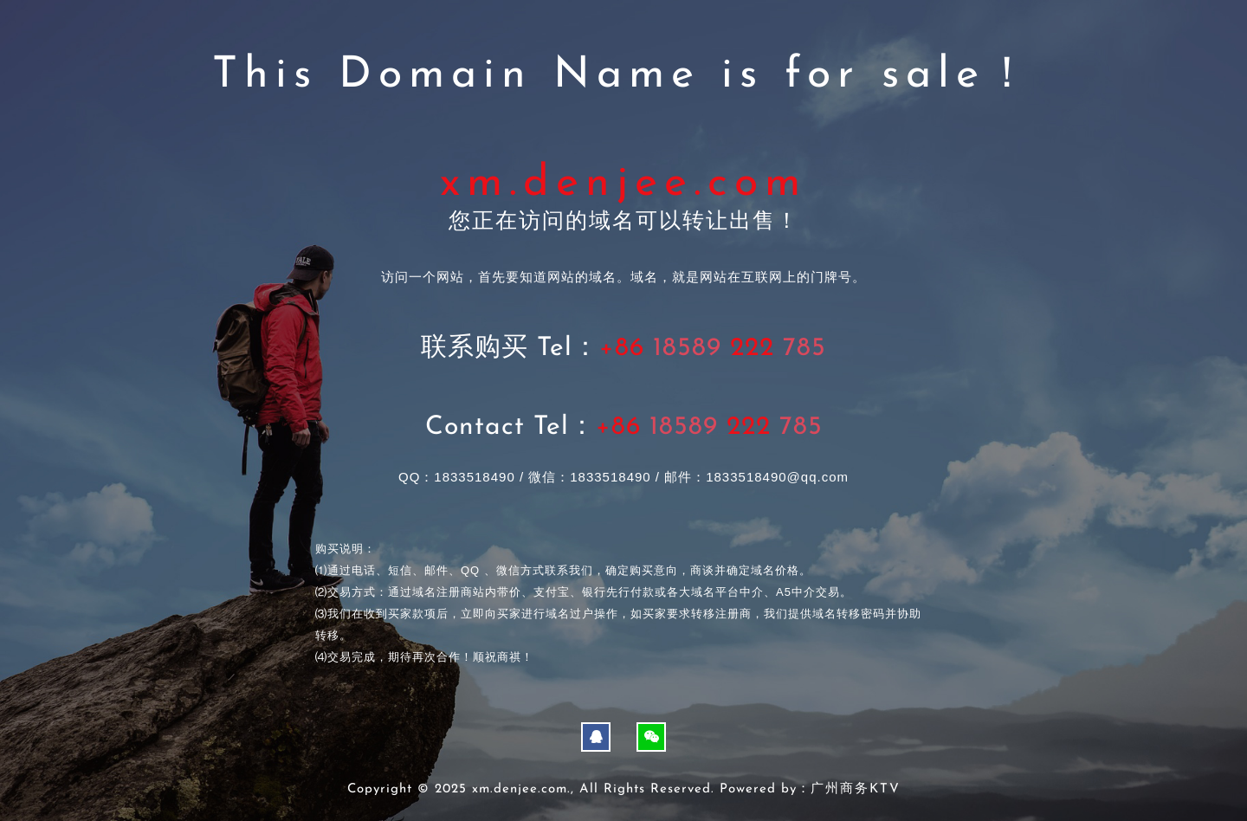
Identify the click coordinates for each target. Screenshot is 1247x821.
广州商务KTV (856, 789)
